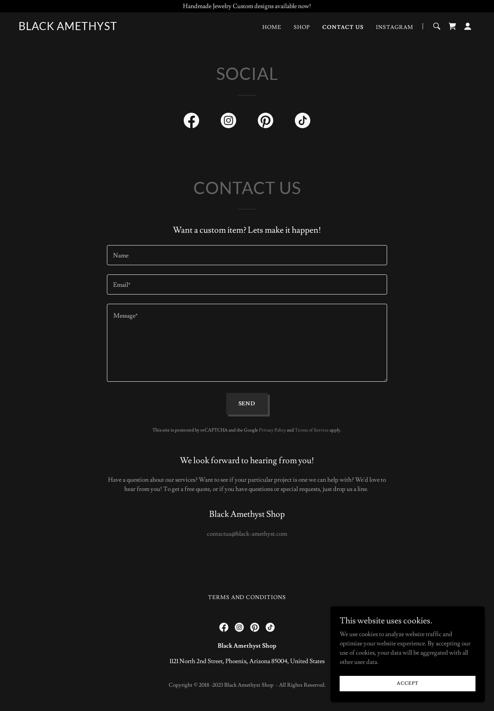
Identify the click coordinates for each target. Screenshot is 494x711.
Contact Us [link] (343, 27)
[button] (467, 26)
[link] (68, 28)
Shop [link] (302, 27)
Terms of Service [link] (312, 430)
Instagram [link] (394, 27)
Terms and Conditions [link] (247, 597)
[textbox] (247, 255)
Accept (407, 683)
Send (247, 403)
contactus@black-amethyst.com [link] (247, 534)
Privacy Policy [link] (272, 430)
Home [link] (271, 27)
